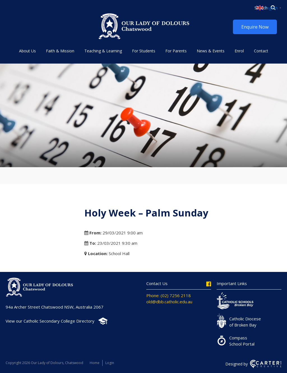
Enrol (239, 50)
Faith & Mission (60, 50)
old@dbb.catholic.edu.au (169, 301)
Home (94, 362)
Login (109, 362)
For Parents (176, 50)
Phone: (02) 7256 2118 (168, 295)
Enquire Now (255, 27)
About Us (27, 50)
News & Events (210, 50)
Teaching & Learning (103, 50)
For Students (143, 50)
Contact (261, 50)
